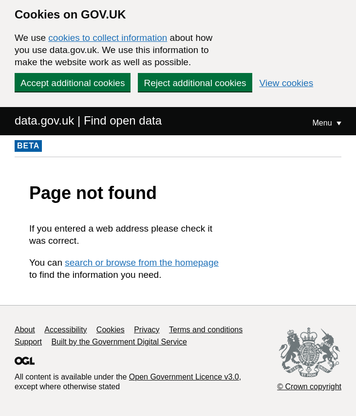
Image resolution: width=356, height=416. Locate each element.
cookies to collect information (107, 38)
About (25, 330)
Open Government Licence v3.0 (184, 377)
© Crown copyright (309, 386)
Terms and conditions (206, 330)
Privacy (146, 330)
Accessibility (65, 330)
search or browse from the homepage (142, 262)
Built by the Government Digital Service (119, 342)
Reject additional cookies (195, 83)
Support (28, 342)
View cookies (287, 83)
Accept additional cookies (72, 83)
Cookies (110, 330)
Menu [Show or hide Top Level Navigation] (323, 123)
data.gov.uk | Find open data (88, 120)
